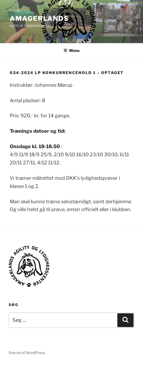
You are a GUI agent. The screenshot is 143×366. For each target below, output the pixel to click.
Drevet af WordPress (27, 352)
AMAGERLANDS (39, 18)
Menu (71, 50)
